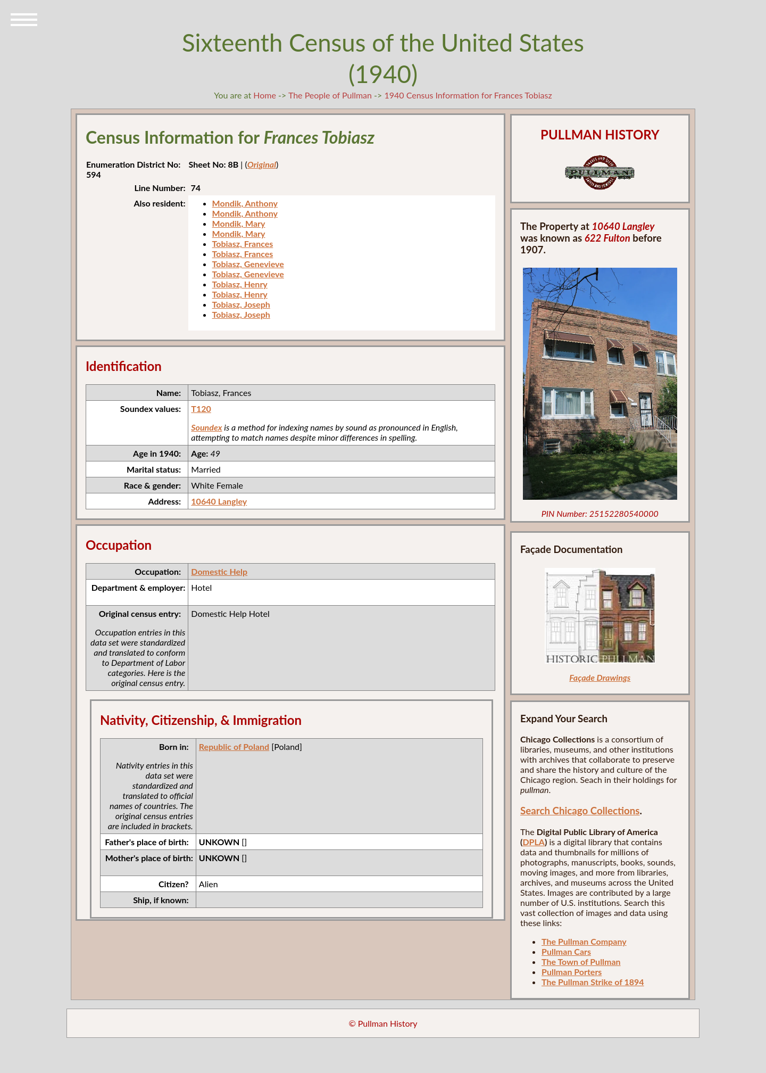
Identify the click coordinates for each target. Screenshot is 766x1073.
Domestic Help (219, 571)
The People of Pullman (330, 95)
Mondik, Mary (238, 223)
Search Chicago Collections (579, 810)
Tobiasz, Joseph (241, 304)
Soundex (206, 427)
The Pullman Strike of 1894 (593, 982)
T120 (201, 408)
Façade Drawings (599, 677)
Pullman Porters (572, 972)
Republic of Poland (234, 746)
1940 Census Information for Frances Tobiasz (468, 95)
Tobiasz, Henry (240, 284)
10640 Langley (219, 501)
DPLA (533, 842)
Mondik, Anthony (245, 203)
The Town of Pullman (581, 961)
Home (264, 95)
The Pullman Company (584, 941)
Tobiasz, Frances (242, 243)
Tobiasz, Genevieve (248, 264)
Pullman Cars (566, 951)
